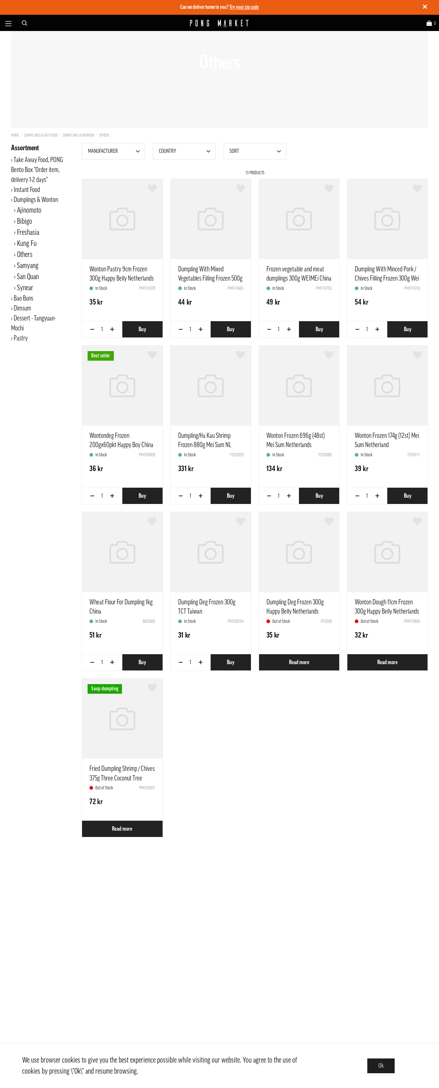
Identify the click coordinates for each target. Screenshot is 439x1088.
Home (15, 135)
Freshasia (28, 232)
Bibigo (24, 221)
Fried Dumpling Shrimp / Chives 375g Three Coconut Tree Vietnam (122, 777)
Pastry (21, 338)
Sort (256, 151)
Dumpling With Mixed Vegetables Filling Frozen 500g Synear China (210, 278)
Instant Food (27, 189)
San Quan (28, 277)
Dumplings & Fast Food (41, 135)
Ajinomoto (29, 210)
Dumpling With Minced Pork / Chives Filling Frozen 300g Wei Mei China (387, 278)
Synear (25, 288)
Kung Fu (27, 243)
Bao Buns (23, 298)
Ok (381, 1066)
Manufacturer (114, 151)
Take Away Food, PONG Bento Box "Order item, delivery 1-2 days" (37, 170)
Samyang (27, 266)
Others (104, 135)
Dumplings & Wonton (78, 135)
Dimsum (22, 308)
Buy (142, 329)
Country (185, 151)
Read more (299, 662)
